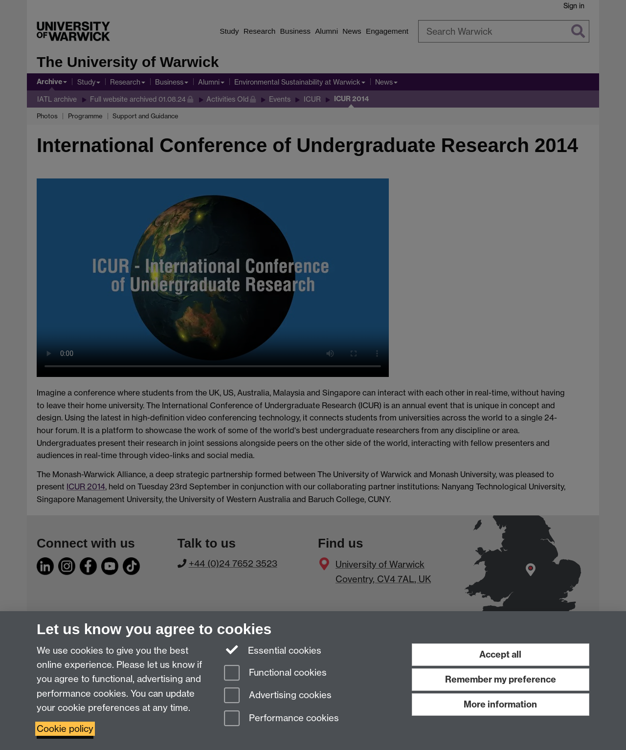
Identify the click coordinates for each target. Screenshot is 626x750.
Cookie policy (65, 728)
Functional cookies (275, 673)
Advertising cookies (278, 696)
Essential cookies (272, 649)
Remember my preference (500, 679)
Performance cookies (281, 719)
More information (500, 704)
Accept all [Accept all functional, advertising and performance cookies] (500, 654)
